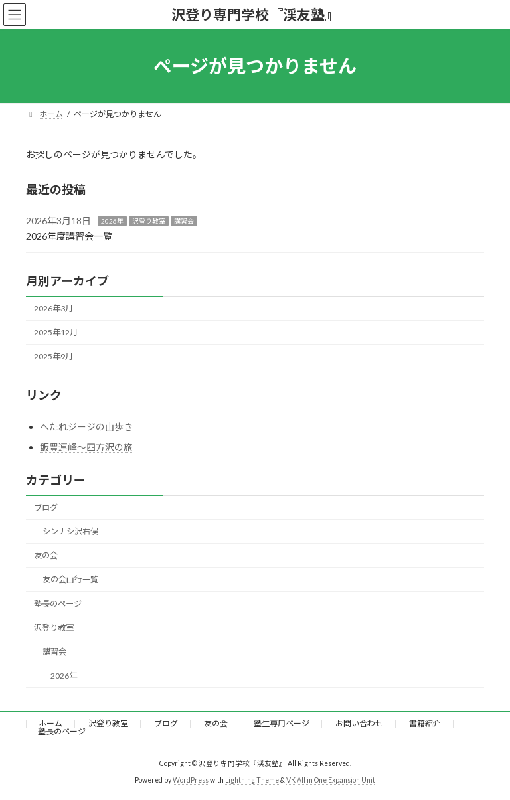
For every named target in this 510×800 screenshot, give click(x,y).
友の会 (46, 556)
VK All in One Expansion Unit (330, 780)
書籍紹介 (425, 723)
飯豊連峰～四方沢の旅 (86, 447)
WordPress (191, 780)
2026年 (112, 221)
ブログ (46, 508)
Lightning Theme (252, 780)
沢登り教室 (148, 221)
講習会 (184, 221)
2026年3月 (53, 308)
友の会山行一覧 (70, 580)
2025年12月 (56, 332)
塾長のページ (58, 604)
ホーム (50, 723)
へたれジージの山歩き (86, 426)
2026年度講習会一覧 (69, 236)
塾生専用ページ (281, 723)
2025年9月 (53, 357)
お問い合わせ (359, 723)
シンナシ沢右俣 (70, 531)
